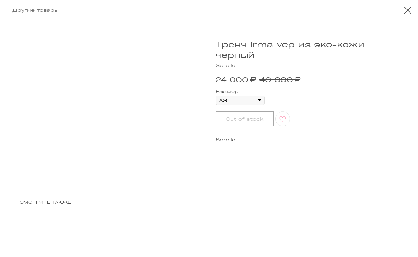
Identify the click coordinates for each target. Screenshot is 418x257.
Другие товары (35, 10)
